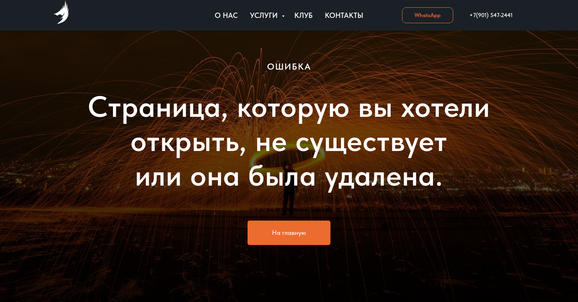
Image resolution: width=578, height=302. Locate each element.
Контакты (344, 15)
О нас (226, 15)
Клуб (303, 15)
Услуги (265, 15)
